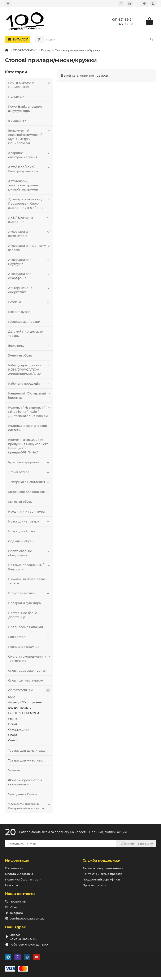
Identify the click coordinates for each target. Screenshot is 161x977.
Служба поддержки (102, 860)
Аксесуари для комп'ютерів (29, 234)
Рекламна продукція (29, 647)
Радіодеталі (29, 637)
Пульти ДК (29, 97)
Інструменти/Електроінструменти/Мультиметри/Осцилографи (29, 136)
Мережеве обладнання (29, 492)
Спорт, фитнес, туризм (25, 680)
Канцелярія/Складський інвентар (29, 395)
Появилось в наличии (25, 627)
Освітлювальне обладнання (29, 553)
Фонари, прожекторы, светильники (25, 782)
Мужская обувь (20, 502)
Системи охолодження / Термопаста (29, 658)
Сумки (13, 740)
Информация (18, 860)
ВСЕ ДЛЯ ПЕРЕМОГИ (23, 713)
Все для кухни (19, 312)
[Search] (100, 39)
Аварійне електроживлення (29, 155)
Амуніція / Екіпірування (25, 702)
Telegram (16, 912)
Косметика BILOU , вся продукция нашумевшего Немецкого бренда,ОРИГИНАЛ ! (28, 446)
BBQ (11, 696)
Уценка (14, 770)
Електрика (29, 346)
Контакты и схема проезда (102, 873)
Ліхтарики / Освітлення (29, 482)
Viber (13, 907)
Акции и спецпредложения (103, 868)
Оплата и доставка (19, 873)
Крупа (12, 718)
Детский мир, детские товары (25, 334)
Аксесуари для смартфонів (29, 276)
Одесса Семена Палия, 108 (24, 936)
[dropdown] (8, 3)
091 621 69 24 (123, 19)
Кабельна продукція (29, 383)
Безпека (29, 302)
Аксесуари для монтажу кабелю (29, 248)
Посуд (45, 50)
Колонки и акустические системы (27, 428)
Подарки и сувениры (25, 603)
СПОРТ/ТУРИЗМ (24, 50)
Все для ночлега (19, 707)
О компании (14, 868)
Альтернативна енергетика (29, 290)
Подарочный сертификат (101, 879)
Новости (11, 885)
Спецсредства (18, 729)
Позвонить (18, 901)
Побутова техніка (29, 593)
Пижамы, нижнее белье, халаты (27, 581)
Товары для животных (25, 760)
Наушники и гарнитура (26, 511)
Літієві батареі (29, 472)
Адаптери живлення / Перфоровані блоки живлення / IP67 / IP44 (29, 203)
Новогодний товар (23, 531)
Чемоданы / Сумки (22, 794)
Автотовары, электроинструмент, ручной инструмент (24, 185)
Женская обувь (20, 355)
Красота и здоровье (29, 462)
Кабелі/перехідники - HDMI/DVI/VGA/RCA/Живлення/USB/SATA (29, 369)
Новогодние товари (29, 521)
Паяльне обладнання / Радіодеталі (29, 567)
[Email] (60, 843)
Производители (94, 885)
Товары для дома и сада (26, 750)
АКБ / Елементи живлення (29, 220)
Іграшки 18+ (17, 121)
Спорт (12, 735)
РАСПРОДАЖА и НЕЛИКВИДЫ (29, 85)
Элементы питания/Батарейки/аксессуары (29, 806)
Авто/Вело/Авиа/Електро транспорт (29, 169)
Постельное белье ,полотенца (22, 615)
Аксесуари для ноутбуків (29, 262)
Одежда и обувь (20, 541)
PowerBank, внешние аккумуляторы (25, 109)
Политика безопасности (23, 879)
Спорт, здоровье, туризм (27, 671)
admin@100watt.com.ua (27, 918)
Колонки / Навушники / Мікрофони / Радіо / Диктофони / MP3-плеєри (29, 411)
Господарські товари (29, 322)
